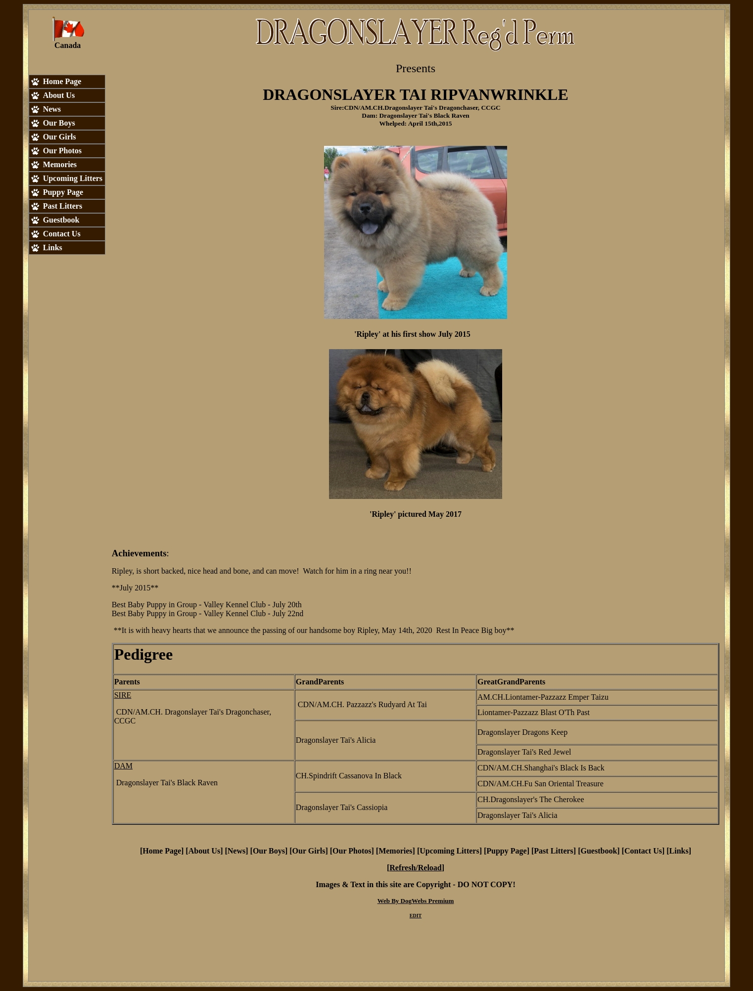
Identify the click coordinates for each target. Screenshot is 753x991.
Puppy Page (506, 851)
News (236, 851)
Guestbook (598, 851)
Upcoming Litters (449, 851)
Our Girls (309, 851)
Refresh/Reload (415, 867)
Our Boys (269, 851)
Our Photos (351, 851)
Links (679, 851)
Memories (395, 851)
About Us (204, 851)
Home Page (161, 851)
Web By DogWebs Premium (415, 900)
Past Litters (553, 851)
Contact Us (643, 851)
